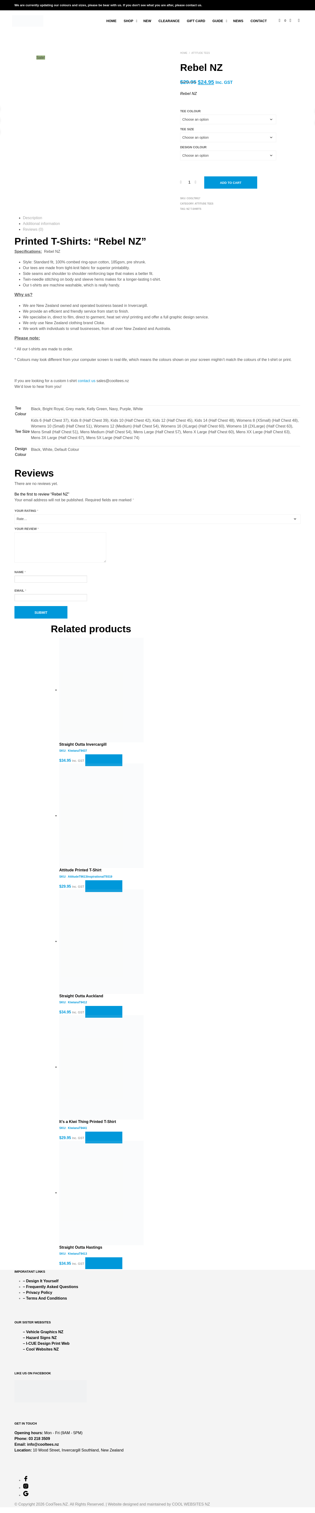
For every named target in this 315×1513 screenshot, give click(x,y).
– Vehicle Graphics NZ (43, 1338)
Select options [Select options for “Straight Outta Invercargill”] (103, 766)
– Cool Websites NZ (41, 1355)
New (147, 21)
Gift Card (196, 21)
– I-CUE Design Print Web (46, 1349)
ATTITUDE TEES (200, 53)
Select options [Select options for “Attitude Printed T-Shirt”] (103, 892)
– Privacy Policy (37, 1298)
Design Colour (193, 147)
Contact (258, 21)
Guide (217, 21)
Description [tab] (32, 218)
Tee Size (187, 129)
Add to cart (230, 183)
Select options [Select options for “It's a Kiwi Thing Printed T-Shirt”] (103, 1144)
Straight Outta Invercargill (82, 750)
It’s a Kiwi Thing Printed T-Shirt (87, 1127)
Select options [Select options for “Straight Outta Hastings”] (103, 1269)
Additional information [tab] (41, 224)
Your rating (26, 511)
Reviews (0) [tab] (33, 229)
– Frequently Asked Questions (50, 1292)
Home (111, 21)
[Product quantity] (189, 182)
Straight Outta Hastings (80, 1253)
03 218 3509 (39, 1444)
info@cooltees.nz (43, 1450)
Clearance (169, 21)
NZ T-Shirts (193, 209)
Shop (128, 21)
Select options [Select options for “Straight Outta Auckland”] (103, 1018)
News (238, 21)
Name (20, 578)
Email (20, 596)
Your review (26, 529)
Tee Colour (190, 111)
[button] (282, 20)
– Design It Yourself (41, 1287)
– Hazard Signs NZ (40, 1343)
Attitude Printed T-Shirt (80, 876)
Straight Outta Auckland (81, 1002)
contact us (86, 381)
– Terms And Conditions (45, 1304)
